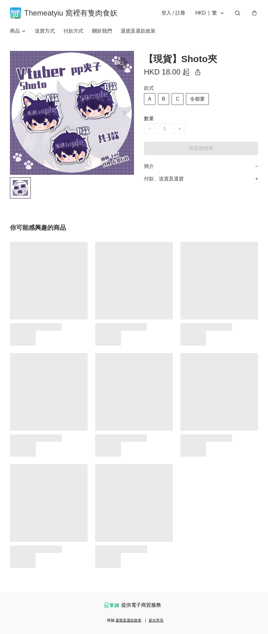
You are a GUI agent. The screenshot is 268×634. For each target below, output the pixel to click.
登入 (173, 13)
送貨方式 (45, 31)
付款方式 (73, 31)
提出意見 (156, 620)
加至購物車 (201, 148)
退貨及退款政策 (138, 31)
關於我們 (102, 31)
